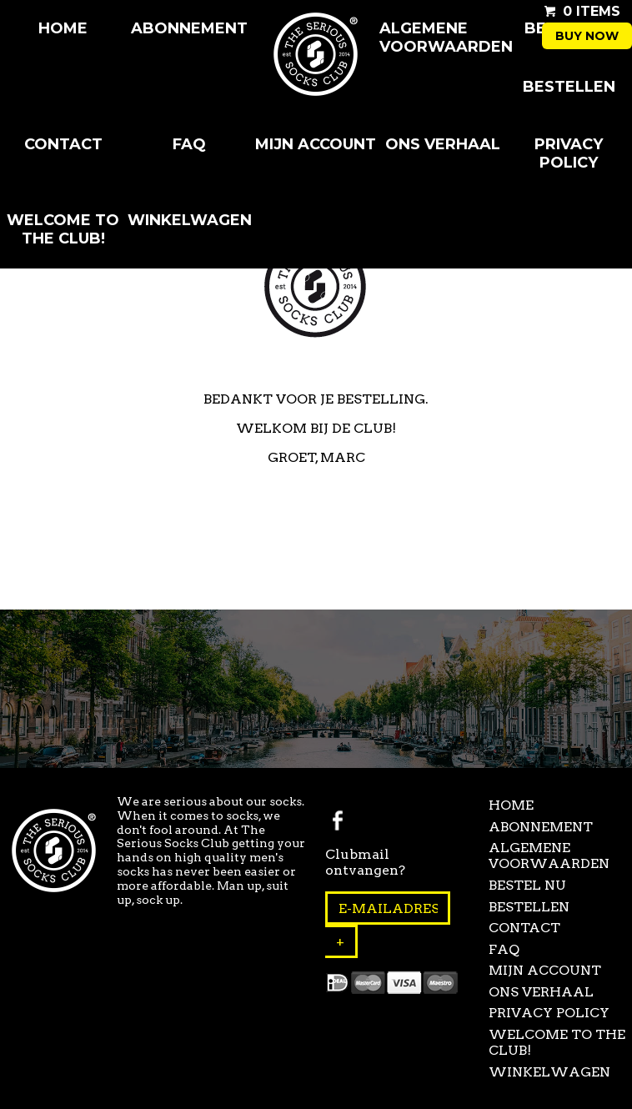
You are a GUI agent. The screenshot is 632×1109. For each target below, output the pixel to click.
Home (63, 28)
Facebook (337, 820)
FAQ (189, 144)
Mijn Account (315, 144)
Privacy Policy (568, 153)
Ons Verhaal (442, 144)
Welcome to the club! (63, 229)
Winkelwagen (190, 220)
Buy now (587, 35)
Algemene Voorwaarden (442, 37)
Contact (63, 144)
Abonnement (189, 28)
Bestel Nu (527, 885)
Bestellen (569, 87)
